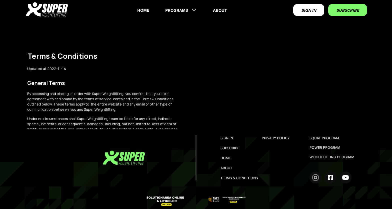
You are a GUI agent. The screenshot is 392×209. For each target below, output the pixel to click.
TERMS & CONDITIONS (239, 178)
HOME (143, 11)
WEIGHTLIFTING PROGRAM (332, 157)
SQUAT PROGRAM (324, 138)
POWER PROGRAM (325, 148)
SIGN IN (308, 11)
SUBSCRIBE (347, 11)
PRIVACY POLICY (276, 138)
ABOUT (220, 11)
